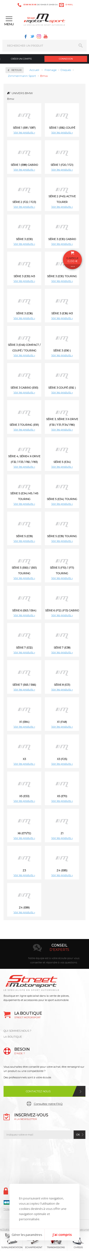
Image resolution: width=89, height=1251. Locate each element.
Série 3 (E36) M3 (62, 313)
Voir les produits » (24, 132)
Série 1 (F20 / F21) (62, 165)
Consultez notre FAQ (48, 1104)
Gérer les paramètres (27, 1235)
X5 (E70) (62, 796)
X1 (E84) (24, 722)
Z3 (24, 870)
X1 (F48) (62, 722)
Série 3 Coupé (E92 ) (62, 387)
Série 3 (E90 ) (62, 350)
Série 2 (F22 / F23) (24, 202)
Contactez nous (38, 1091)
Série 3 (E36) (24, 313)
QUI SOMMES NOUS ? (17, 1030)
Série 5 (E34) (62, 462)
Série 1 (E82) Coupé (62, 127)
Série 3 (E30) (24, 239)
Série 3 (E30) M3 (24, 276)
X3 (24, 759)
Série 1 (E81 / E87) (24, 127)
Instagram (39, 36)
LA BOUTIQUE (13, 1036)
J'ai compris (62, 1234)
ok (78, 1134)
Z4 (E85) (61, 870)
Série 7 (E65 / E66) (24, 684)
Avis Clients (45, 1164)
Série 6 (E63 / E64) (24, 610)
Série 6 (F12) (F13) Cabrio (62, 610)
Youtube (45, 36)
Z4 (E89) (24, 907)
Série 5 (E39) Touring (62, 536)
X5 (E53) (24, 796)
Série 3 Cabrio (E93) (24, 387)
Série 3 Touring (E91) (24, 424)
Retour (16, 70)
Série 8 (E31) (62, 684)
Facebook (25, 36)
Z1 (62, 833)
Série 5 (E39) (24, 536)
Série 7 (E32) (24, 647)
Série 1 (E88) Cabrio (24, 165)
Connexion (66, 58)
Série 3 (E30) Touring (62, 276)
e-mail (69, 4)
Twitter (32, 36)
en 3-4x (50, 950)
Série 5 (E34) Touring (62, 499)
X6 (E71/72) (24, 833)
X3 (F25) (62, 759)
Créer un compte (21, 58)
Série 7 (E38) (62, 647)
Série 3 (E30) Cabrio (62, 239)
